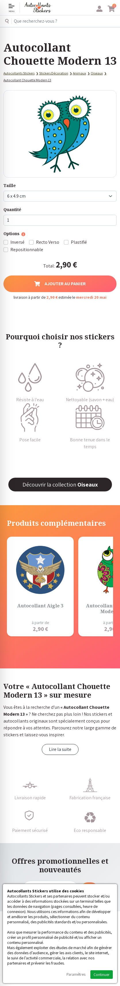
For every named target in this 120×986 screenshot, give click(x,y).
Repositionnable (26, 250)
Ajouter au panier (60, 284)
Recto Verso (47, 242)
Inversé (17, 242)
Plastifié (79, 242)
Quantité (12, 209)
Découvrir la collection (60, 484)
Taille (9, 185)
